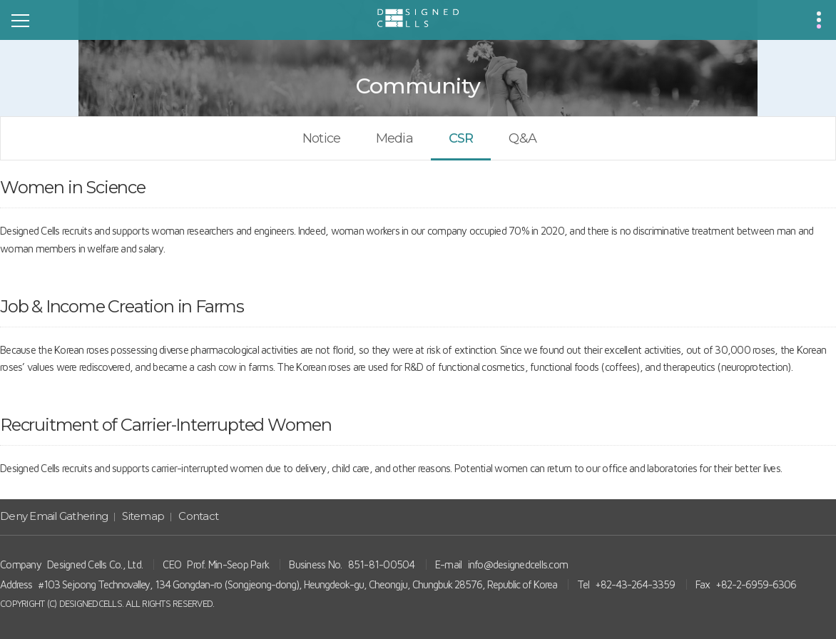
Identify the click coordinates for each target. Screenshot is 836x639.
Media (394, 138)
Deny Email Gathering (54, 516)
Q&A (522, 138)
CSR (461, 138)
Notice (321, 138)
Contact (198, 516)
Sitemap (143, 516)
